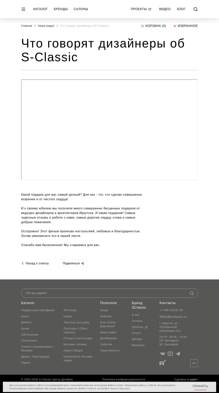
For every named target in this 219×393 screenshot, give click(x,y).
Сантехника (29, 340)
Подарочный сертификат (38, 310)
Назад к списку (35, 263)
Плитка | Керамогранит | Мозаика (37, 348)
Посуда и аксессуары (78, 338)
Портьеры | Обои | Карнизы (76, 330)
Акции (104, 310)
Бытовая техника (75, 344)
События (106, 344)
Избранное (185, 25)
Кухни (25, 328)
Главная (26, 25)
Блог (181, 9)
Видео (165, 9)
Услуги (136, 332)
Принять (200, 386)
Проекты (141, 9)
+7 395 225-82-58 (171, 310)
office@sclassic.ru (173, 316)
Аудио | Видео (73, 350)
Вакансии (138, 345)
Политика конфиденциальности (123, 379)
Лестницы (70, 310)
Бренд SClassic (139, 305)
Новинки (106, 316)
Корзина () (153, 26)
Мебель (26, 322)
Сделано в (186, 379)
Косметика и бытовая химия (78, 358)
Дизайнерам (108, 338)
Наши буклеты (110, 350)
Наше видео (46, 25)
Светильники (30, 334)
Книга (25, 316)
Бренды (61, 9)
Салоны (81, 9)
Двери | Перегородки (35, 356)
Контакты (168, 303)
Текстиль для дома (77, 322)
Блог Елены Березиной (108, 324)
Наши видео (108, 332)
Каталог (40, 9)
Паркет (26, 362)
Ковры (68, 316)
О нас (136, 314)
